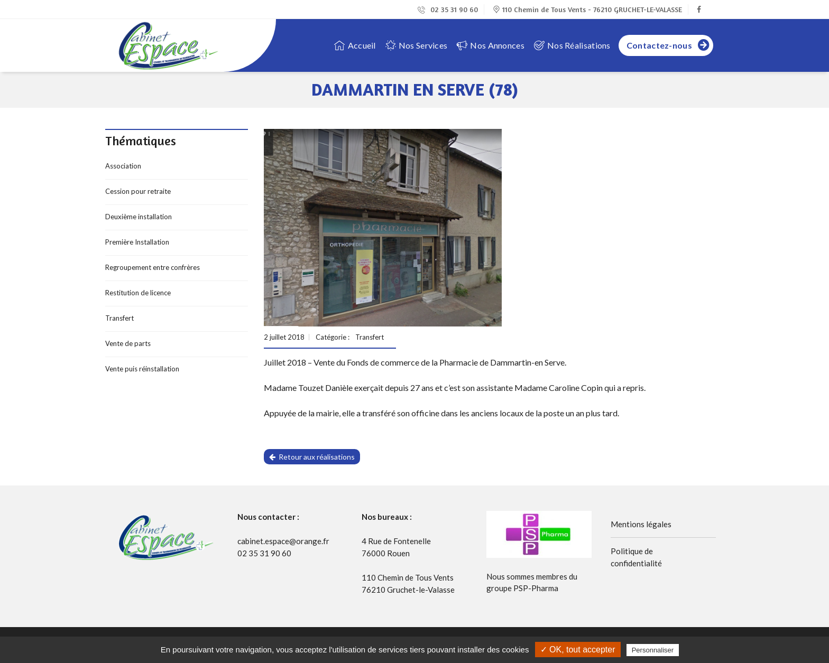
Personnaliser (653, 650)
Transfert (119, 318)
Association (123, 166)
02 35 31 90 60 (448, 9)
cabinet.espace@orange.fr (283, 541)
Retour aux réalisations (312, 456)
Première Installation (137, 242)
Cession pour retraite (138, 191)
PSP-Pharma (535, 588)
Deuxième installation (138, 216)
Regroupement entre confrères (152, 267)
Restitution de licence (138, 292)
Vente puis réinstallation (142, 369)
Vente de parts (128, 343)
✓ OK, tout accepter (577, 649)
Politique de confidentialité (636, 557)
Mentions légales (641, 524)
